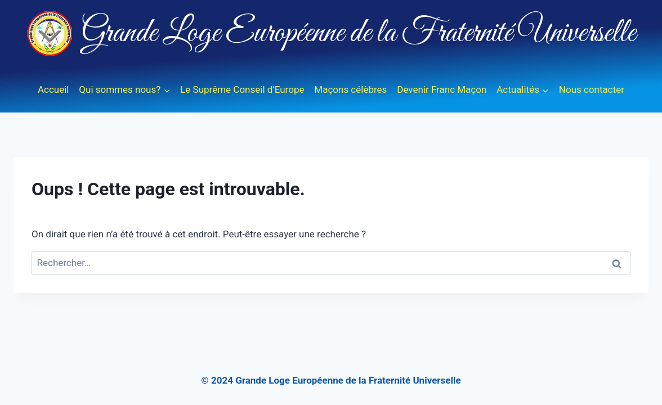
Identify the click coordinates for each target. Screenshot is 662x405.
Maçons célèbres (350, 89)
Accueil (53, 89)
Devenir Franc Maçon (441, 89)
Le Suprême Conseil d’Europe (242, 89)
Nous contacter (591, 89)
